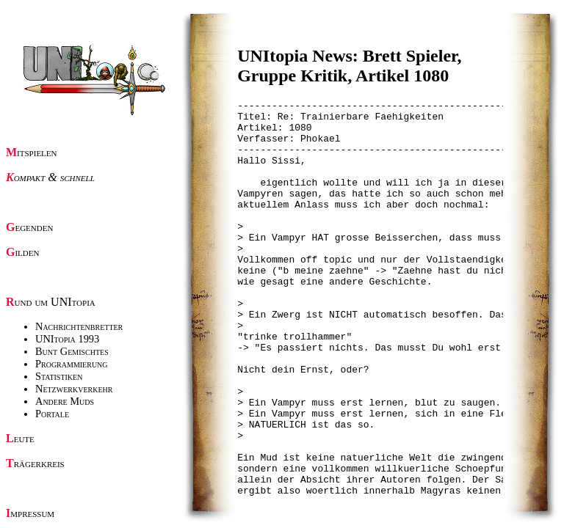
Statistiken (58, 376)
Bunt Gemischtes (72, 351)
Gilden (22, 252)
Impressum (30, 513)
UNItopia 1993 (67, 339)
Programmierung (71, 364)
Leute (20, 438)
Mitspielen (31, 152)
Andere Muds (64, 401)
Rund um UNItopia (50, 302)
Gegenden (29, 227)
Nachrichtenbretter (79, 326)
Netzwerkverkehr (73, 389)
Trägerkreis (35, 463)
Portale (52, 413)
